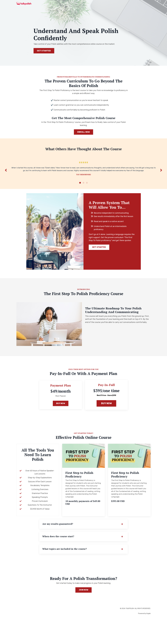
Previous (6, 171)
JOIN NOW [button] (83, 593)
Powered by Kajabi (144, 616)
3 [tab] (87, 185)
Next (161, 171)
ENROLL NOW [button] (83, 132)
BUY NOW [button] (60, 405)
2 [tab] (83, 185)
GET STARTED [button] (44, 51)
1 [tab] (80, 185)
